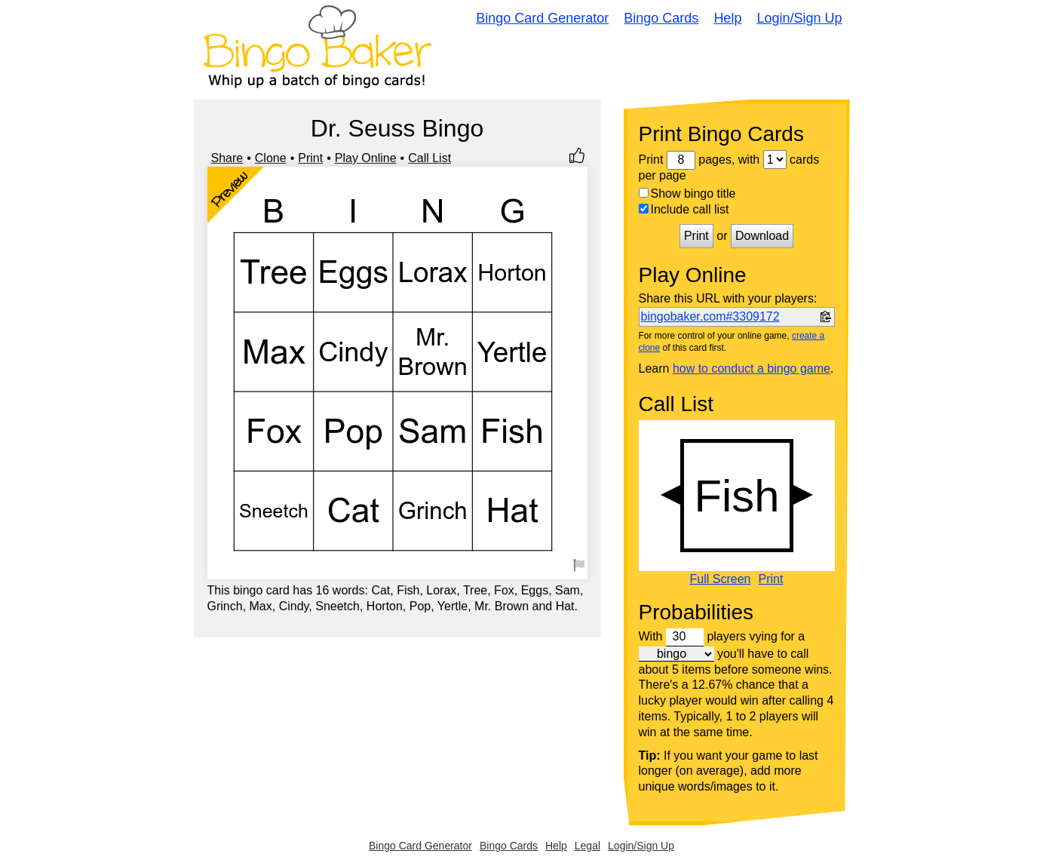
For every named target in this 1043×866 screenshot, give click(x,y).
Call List (429, 158)
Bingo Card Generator (542, 18)
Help (727, 18)
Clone (271, 158)
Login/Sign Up (799, 18)
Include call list (684, 209)
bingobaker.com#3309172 (710, 316)
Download (762, 235)
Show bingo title (687, 193)
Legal (587, 845)
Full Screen (720, 579)
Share (227, 158)
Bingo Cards (661, 18)
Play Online (366, 158)
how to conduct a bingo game (751, 368)
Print (310, 158)
